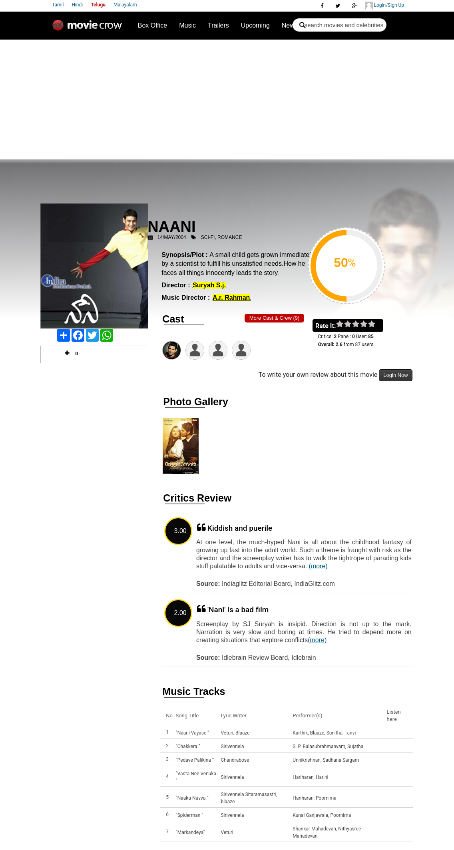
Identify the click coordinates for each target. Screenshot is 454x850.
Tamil (58, 5)
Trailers (218, 25)
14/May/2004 (171, 237)
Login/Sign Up (384, 6)
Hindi (77, 5)
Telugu (98, 5)
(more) (318, 566)
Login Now (395, 375)
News (290, 25)
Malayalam (125, 5)
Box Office (152, 25)
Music (187, 25)
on (375, 324)
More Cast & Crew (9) (274, 318)
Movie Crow (89, 28)
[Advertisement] (227, 99)
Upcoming (255, 25)
